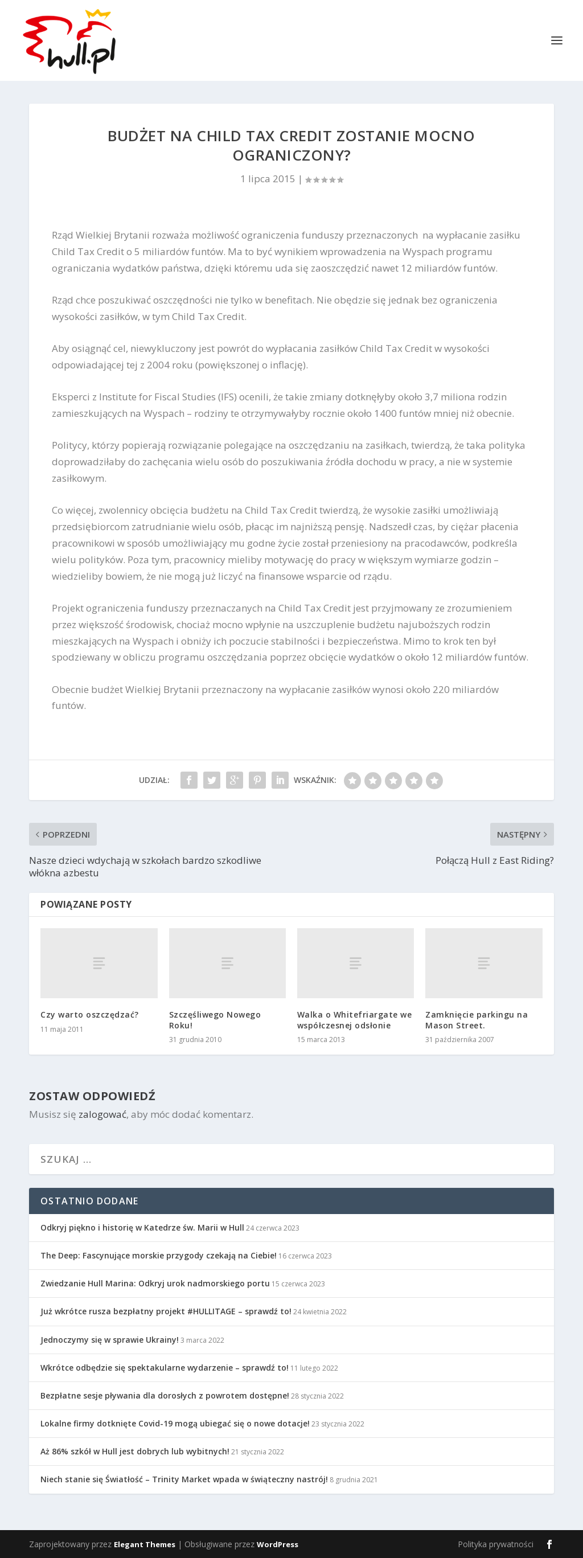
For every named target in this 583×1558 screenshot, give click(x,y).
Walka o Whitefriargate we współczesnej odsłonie (354, 1019)
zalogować (102, 1114)
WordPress (277, 1544)
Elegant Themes (144, 1544)
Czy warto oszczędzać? (89, 1014)
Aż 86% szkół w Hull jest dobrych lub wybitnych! (134, 1451)
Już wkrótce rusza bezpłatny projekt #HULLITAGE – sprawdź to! (166, 1311)
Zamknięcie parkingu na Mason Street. (476, 1019)
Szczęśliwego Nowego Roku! (215, 1019)
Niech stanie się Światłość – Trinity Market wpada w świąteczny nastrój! (184, 1479)
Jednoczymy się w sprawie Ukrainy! (109, 1339)
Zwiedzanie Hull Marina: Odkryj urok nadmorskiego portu (155, 1283)
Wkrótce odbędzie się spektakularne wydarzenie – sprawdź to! (164, 1367)
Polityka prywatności (495, 1544)
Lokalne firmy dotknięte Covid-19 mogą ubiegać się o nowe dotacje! (175, 1423)
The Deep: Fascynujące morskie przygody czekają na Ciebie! (158, 1255)
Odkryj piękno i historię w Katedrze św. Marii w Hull (142, 1227)
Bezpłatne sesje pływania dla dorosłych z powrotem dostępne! (164, 1395)
